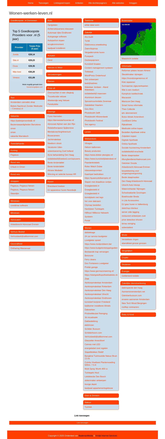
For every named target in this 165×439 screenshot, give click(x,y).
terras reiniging (128, 224)
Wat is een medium (130, 90)
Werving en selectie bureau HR (62, 174)
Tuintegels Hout (92, 373)
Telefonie (89, 20)
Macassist (126, 97)
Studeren (126, 264)
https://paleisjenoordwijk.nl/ (23, 121)
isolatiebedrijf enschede (132, 151)
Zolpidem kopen (129, 136)
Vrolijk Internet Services (106, 436)
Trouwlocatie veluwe (57, 96)
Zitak (87, 279)
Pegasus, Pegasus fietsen (22, 186)
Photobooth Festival (94, 120)
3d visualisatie (91, 317)
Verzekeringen (55, 74)
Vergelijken (127, 251)
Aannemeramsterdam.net (133, 292)
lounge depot (91, 384)
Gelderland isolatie (130, 276)
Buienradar (127, 20)
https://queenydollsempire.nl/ (98, 178)
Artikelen (79, 3)
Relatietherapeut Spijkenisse (61, 128)
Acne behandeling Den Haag (61, 155)
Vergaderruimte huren (95, 52)
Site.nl (16, 60)
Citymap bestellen (93, 205)
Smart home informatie (132, 105)
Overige (51, 111)
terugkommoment (56, 44)
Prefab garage (91, 267)
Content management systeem (99, 68)
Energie (125, 271)
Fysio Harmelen (55, 116)
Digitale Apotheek (130, 140)
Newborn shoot (54, 143)
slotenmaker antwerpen (95, 380)
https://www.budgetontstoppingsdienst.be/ (104, 248)
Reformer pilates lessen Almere (136, 70)
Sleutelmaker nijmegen (132, 74)
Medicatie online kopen (132, 128)
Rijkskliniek (127, 124)
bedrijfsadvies (91, 83)
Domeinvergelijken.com (35, 87)
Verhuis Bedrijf (18, 232)
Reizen (51, 81)
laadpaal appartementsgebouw (99, 388)
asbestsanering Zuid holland (60, 151)
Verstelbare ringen (130, 239)
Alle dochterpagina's (97, 3)
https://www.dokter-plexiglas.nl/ (99, 155)
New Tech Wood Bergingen (134, 303)
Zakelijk (88, 32)
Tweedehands (17, 143)
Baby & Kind (128, 314)
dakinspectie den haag (132, 288)
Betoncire (89, 256)
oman (13, 128)
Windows (15, 201)
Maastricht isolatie (130, 58)
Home (30, 3)
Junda (16, 54)
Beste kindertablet (56, 163)
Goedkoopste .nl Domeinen (24, 20)
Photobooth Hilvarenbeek (96, 117)
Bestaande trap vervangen (97, 252)
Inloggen (133, 3)
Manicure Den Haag (131, 101)
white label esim (92, 25)
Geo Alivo (89, 109)
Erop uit (51, 88)
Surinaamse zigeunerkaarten (135, 86)
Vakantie (15, 116)
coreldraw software (19, 205)
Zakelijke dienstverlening (134, 283)
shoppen (15, 181)
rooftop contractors (130, 307)
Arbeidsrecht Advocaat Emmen (25, 224)
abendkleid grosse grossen (134, 243)
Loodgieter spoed (93, 240)
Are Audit (89, 37)
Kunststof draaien (93, 64)
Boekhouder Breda (130, 197)
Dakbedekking (91, 321)
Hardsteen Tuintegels (94, 209)
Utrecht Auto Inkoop (131, 185)
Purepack (89, 56)
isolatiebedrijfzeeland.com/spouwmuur (65, 159)
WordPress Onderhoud (95, 75)
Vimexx (16, 78)
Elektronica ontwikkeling (96, 45)
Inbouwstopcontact (93, 170)
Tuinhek (88, 407)
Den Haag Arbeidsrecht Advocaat (137, 181)
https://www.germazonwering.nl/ (99, 271)
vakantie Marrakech (20, 136)
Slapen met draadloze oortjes (98, 182)
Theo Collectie (128, 109)
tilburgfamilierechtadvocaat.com (136, 159)
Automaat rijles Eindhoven (59, 33)
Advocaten (16, 220)
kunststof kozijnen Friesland (97, 302)
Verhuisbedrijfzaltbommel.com (24, 236)
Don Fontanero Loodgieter (97, 263)
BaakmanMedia (86, 436)
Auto (50, 20)
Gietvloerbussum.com (132, 295)
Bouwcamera (54, 136)
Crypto (125, 257)
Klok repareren (128, 82)
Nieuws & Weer (55, 67)
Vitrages (88, 143)
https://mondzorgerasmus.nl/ (135, 78)
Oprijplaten (52, 25)
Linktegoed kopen (62, 3)
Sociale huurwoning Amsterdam (136, 148)
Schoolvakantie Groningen (134, 193)
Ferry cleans (90, 259)
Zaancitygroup (91, 48)
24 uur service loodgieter (96, 236)
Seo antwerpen (92, 79)
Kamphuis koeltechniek (132, 94)
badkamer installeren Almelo (98, 306)
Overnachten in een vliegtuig (61, 93)
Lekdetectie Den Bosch (95, 376)
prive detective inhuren (132, 220)
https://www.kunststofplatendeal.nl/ (100, 159)
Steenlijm (15, 193)
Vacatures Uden (55, 147)
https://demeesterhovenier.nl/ (61, 120)
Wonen (88, 228)
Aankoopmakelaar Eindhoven (98, 298)
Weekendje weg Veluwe (58, 100)
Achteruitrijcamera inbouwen (61, 29)
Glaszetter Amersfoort (95, 340)
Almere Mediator (55, 170)
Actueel (51, 55)
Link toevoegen (81, 416)
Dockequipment (92, 60)
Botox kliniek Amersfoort (133, 117)
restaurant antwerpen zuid (134, 216)
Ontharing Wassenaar (21, 248)
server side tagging (130, 212)
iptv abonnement (129, 113)
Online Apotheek (129, 144)
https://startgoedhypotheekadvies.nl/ (101, 275)
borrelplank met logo (94, 197)
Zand (50, 60)
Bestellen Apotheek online (133, 132)
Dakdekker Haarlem (94, 105)
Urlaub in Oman (18, 167)
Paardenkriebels (92, 163)
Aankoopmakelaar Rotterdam (98, 286)
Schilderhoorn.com (93, 333)
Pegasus (15, 155)
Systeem (89, 217)
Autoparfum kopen (56, 40)
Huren (50, 181)
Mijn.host (17, 72)
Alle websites (118, 3)
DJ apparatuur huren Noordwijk (62, 190)
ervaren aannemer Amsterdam (136, 299)
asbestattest (127, 227)
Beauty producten (93, 151)
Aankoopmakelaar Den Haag (98, 290)
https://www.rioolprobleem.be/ (98, 244)
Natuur (88, 402)
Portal (87, 220)
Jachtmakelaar (54, 139)
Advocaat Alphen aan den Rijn (61, 124)
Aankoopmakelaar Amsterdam (98, 283)
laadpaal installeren (56, 48)
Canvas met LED (92, 344)
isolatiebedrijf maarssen (95, 93)
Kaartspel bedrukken (94, 174)
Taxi (12, 97)
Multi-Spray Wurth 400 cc (96, 369)
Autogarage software (57, 37)
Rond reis (15, 162)
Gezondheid (16, 244)
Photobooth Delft (92, 113)
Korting (14, 150)
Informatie (127, 66)
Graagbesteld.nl (92, 186)
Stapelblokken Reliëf (94, 352)
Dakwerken (90, 310)
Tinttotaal (89, 72)
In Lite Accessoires (130, 200)
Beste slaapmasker (130, 155)
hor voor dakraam (93, 201)
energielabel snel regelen (96, 348)
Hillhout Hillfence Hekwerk (97, 213)
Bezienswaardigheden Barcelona (26, 124)
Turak (87, 41)
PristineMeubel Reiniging (96, 313)
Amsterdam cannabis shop (23, 102)
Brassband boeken (56, 186)
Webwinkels (90, 139)
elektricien (89, 325)
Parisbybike (53, 104)
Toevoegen (44, 3)
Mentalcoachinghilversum (59, 132)
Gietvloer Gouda (129, 163)
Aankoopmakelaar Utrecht (96, 294)
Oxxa (15, 66)
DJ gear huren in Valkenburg (135, 204)
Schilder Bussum (92, 329)
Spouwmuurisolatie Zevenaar (98, 101)
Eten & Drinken (92, 395)
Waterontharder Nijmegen (133, 189)
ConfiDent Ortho (129, 121)
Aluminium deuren (93, 97)
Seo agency (90, 124)
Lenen (88, 132)
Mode (124, 235)
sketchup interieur (130, 208)
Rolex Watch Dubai (93, 166)
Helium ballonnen (93, 147)
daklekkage (90, 232)
